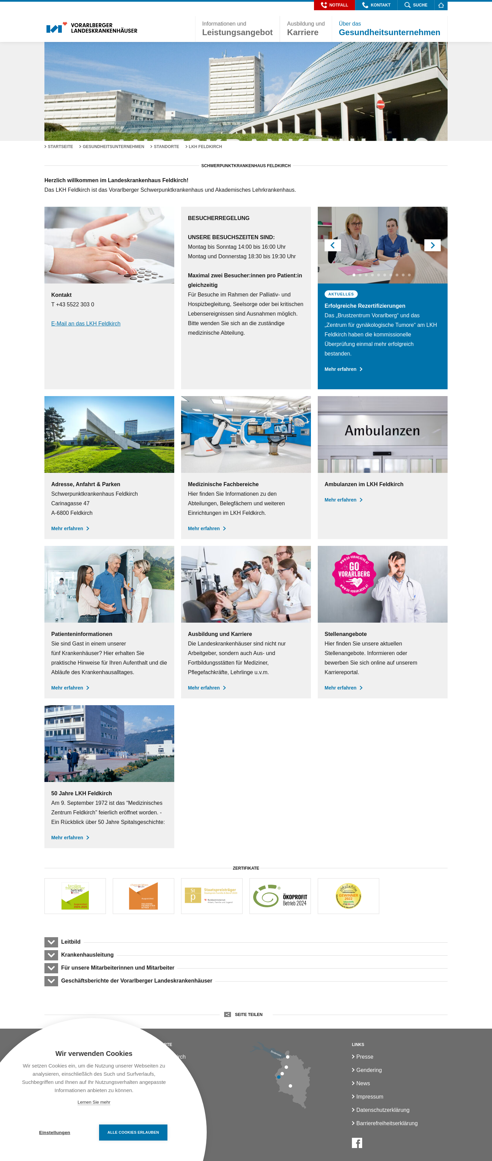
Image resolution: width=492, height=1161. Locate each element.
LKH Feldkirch (205, 146)
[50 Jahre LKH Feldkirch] (109, 776)
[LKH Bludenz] (290, 1086)
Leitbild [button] (70, 942)
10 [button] (410, 275)
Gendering (369, 1070)
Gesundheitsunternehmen (113, 146)
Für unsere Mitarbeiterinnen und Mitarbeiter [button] (117, 968)
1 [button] (355, 275)
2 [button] (361, 275)
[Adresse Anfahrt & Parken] (109, 467)
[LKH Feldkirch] (246, 467)
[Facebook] (357, 1143)
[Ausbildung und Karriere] (246, 622)
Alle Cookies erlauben (133, 1132)
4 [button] (373, 275)
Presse (364, 1057)
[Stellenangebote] (383, 622)
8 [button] (398, 275)
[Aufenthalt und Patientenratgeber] (109, 622)
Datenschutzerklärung (383, 1110)
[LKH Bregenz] (287, 1057)
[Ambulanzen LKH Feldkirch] (383, 467)
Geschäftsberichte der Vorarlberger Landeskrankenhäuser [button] (136, 981)
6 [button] (386, 275)
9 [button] (404, 275)
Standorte (166, 146)
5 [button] (380, 275)
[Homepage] (441, 5)
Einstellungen (54, 1132)
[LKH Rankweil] (282, 1073)
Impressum (369, 1097)
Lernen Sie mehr (94, 1102)
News (363, 1083)
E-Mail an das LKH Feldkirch (86, 323)
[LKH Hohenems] (286, 1067)
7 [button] (392, 275)
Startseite (60, 146)
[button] (334, 5)
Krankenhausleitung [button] (87, 955)
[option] (383, 293)
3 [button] (367, 275)
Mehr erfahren (344, 369)
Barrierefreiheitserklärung (387, 1123)
